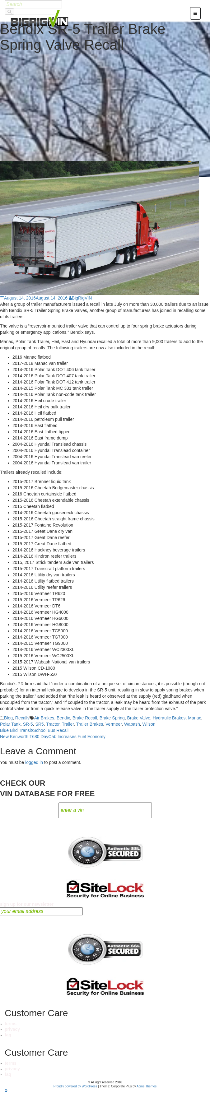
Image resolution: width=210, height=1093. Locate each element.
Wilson (149, 724)
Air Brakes (44, 717)
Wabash (132, 724)
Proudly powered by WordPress (75, 1086)
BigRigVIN (80, 297)
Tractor (52, 724)
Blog (8, 717)
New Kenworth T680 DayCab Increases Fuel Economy (52, 736)
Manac (194, 717)
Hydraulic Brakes (169, 717)
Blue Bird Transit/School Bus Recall (34, 730)
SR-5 (28, 724)
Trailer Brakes (89, 724)
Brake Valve (138, 717)
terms (10, 1023)
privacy (12, 1029)
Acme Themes (146, 1086)
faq (8, 1034)
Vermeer (113, 724)
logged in (34, 762)
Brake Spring (112, 717)
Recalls (22, 717)
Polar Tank (10, 724)
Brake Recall (84, 717)
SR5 (39, 724)
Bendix (63, 717)
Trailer (68, 724)
